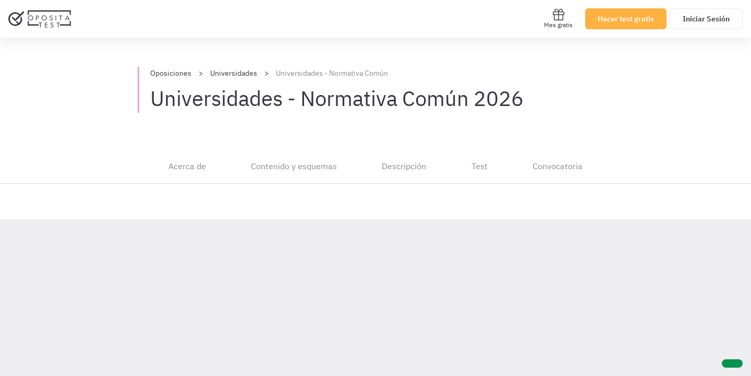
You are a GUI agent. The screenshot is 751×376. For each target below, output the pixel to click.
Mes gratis (558, 18)
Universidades (233, 73)
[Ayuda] (732, 363)
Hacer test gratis (626, 19)
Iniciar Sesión (706, 19)
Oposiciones (170, 73)
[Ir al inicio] (39, 18)
